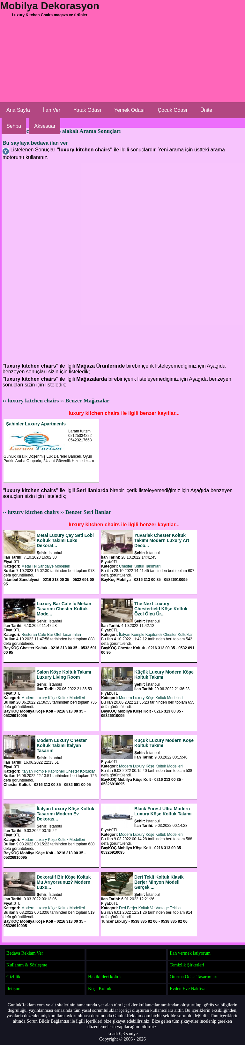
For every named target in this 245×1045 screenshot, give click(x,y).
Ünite (206, 110)
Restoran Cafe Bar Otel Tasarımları (51, 634)
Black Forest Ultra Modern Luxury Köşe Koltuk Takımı (162, 811)
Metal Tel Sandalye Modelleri (45, 566)
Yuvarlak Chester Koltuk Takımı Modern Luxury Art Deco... (161, 540)
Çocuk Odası (172, 110)
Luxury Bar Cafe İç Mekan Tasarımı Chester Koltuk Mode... (64, 608)
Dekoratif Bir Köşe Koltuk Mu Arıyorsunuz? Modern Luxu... (64, 882)
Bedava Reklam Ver (24, 953)
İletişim (13, 988)
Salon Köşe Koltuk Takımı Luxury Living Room (64, 674)
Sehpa (13, 126)
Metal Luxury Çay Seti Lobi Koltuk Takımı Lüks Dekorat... (65, 540)
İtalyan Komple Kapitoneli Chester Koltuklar (156, 634)
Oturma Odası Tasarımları (194, 976)
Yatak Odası (87, 110)
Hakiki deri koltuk (105, 976)
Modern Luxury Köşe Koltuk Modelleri (53, 698)
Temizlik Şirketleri (187, 964)
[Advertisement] (122, 70)
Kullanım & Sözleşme (26, 964)
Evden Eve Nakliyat (188, 988)
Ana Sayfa (18, 110)
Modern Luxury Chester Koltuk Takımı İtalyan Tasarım (62, 745)
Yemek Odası (129, 110)
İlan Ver (51, 110)
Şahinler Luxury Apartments (36, 423)
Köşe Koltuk (99, 988)
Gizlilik (13, 976)
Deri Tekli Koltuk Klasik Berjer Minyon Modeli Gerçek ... (159, 882)
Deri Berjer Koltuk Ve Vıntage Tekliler (150, 908)
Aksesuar (45, 126)
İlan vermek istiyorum (190, 953)
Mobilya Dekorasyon (49, 5)
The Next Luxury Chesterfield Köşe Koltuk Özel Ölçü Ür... (160, 608)
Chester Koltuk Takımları (140, 566)
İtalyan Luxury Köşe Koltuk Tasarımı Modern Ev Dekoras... (65, 813)
